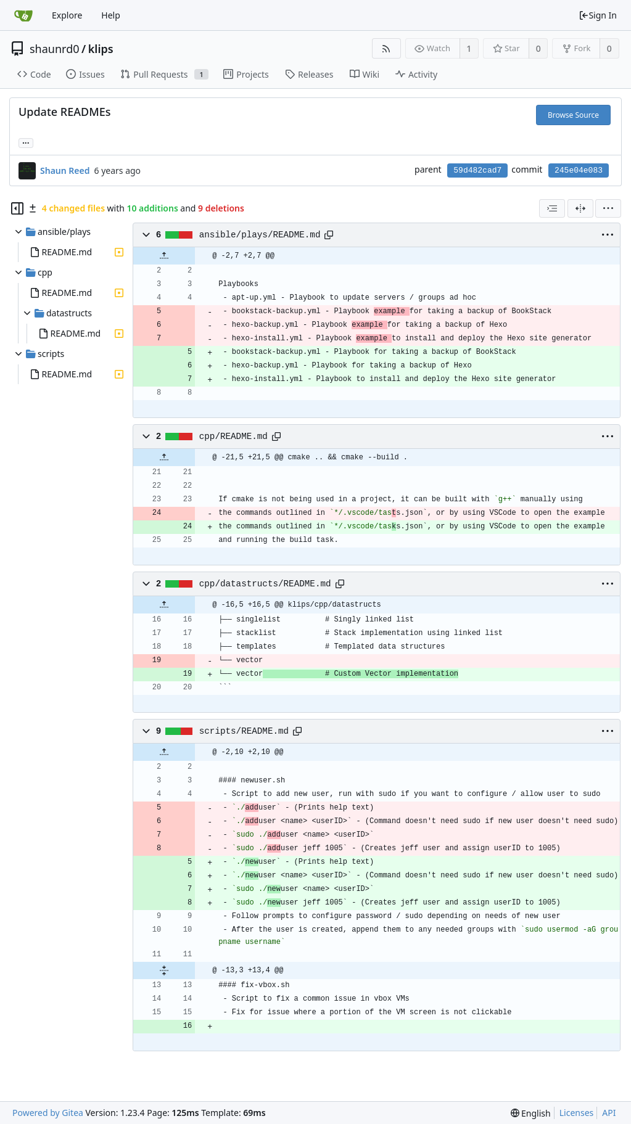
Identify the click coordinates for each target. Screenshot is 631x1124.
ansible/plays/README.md (260, 235)
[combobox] (552, 208)
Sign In (598, 15)
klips (100, 49)
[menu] (608, 208)
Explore (67, 15)
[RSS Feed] (386, 48)
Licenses (576, 1112)
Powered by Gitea (47, 1112)
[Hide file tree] (17, 208)
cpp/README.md (233, 436)
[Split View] (580, 208)
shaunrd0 (55, 49)
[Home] (23, 15)
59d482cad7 (477, 170)
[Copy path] (328, 235)
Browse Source (573, 115)
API (609, 1112)
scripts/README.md (244, 731)
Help (110, 15)
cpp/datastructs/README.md (265, 584)
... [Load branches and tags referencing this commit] (26, 142)
